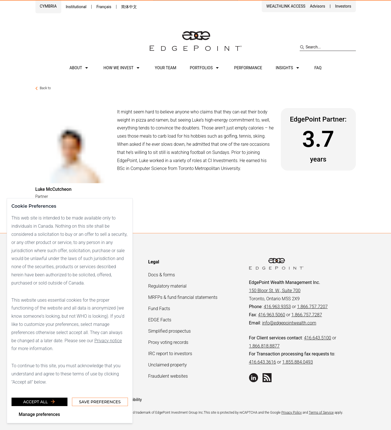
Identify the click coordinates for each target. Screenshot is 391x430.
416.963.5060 (271, 314)
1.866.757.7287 (306, 314)
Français (103, 7)
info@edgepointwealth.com (289, 323)
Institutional (76, 7)
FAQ (318, 68)
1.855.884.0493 (297, 362)
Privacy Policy (291, 413)
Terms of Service (321, 413)
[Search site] (328, 47)
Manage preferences (39, 414)
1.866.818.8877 (264, 346)
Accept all (39, 401)
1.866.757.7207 (312, 306)
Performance (248, 68)
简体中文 (129, 7)
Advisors (317, 6)
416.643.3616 (262, 362)
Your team (165, 68)
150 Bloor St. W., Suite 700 (274, 290)
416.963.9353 (277, 306)
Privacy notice (108, 340)
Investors (343, 6)
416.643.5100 (317, 338)
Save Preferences (100, 401)
